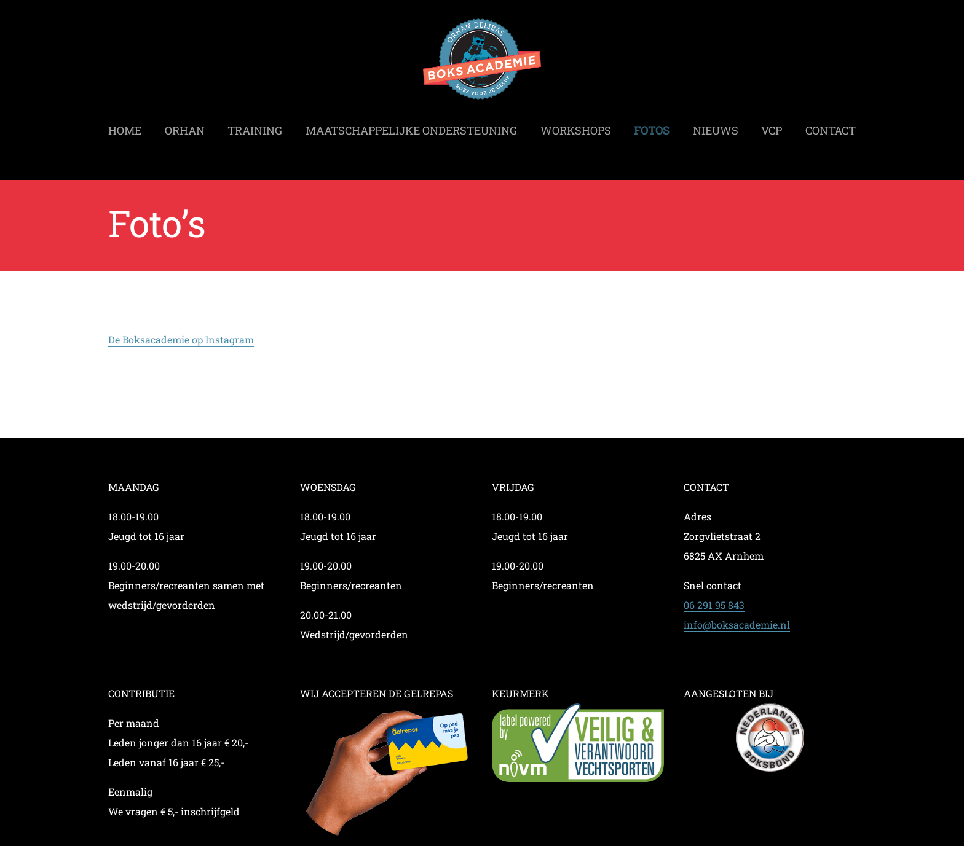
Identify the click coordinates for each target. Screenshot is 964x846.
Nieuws (715, 126)
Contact (830, 126)
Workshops (575, 126)
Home (124, 126)
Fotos (652, 126)
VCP (771, 126)
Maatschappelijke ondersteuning (411, 126)
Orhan (185, 126)
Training (254, 126)
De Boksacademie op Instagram (181, 339)
